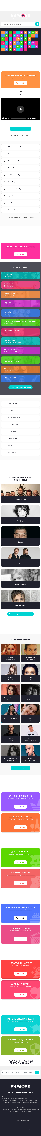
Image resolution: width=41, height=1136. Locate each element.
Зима (5, 333)
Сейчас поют (20, 268)
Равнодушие (10, 760)
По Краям (11, 740)
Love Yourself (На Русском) (35, 189)
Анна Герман (20, 584)
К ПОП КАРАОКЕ (21, 121)
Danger (35, 410)
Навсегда (30, 679)
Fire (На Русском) (35, 168)
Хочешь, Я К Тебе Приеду (12, 342)
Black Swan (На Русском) (35, 161)
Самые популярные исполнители (20, 478)
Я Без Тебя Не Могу (10, 352)
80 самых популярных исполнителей (20, 614)
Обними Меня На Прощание (14, 370)
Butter (35, 445)
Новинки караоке (20, 639)
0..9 (3, 43)
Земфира (20, 521)
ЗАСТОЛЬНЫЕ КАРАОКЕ (12, 121)
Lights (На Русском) (35, 196)
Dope (35, 154)
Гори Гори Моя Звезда (11, 361)
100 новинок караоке (20, 768)
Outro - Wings (35, 403)
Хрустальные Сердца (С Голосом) (30, 720)
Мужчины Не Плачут (11, 380)
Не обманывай (9, 305)
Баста (20, 542)
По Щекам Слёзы (30, 760)
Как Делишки (8, 286)
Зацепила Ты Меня (30, 740)
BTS (20, 92)
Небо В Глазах (9, 295)
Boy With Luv (35, 452)
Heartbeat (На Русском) (35, 203)
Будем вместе (9, 323)
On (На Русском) (35, 438)
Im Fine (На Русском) (35, 417)
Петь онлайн (20, 83)
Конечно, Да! (10, 699)
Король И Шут (20, 500)
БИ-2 (20, 563)
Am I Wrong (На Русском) (35, 175)
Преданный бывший (10, 659)
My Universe (35, 431)
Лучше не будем (30, 659)
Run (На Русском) (35, 424)
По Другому (30, 699)
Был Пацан (7, 277)
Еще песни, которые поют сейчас (20, 387)
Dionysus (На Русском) (35, 210)
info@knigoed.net (23, 1120)
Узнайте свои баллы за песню (20, 129)
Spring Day (35, 182)
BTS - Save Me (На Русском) (35, 147)
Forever (6, 314)
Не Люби (10, 679)
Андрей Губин (20, 605)
